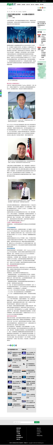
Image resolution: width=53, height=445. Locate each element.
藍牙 (43, 72)
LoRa (40, 72)
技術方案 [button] (28, 4)
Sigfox (44, 75)
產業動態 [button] (19, 4)
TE (43, 67)
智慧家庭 (39, 74)
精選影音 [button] (37, 4)
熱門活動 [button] (41, 4)
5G (38, 66)
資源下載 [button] (32, 4)
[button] (45, 7)
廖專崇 (14, 17)
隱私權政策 (18, 435)
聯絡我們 (18, 431)
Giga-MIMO (24, 11)
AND (44, 69)
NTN (14, 11)
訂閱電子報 (44, 1)
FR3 (16, 11)
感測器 (39, 69)
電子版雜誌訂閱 (19, 437)
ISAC (12, 11)
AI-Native (19, 11)
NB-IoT (40, 70)
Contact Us (38, 431)
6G (7, 11)
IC (40, 66)
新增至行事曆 (42, 45)
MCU (44, 66)
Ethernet (43, 74)
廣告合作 (18, 430)
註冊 (36, 1)
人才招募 (18, 433)
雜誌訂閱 (18, 439)
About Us (38, 428)
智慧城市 (40, 67)
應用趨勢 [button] (23, 4)
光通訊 (42, 77)
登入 (39, 1)
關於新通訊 (18, 428)
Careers (38, 433)
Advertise (38, 430)
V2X (42, 69)
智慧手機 (40, 75)
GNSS (43, 70)
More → (44, 10)
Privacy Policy (39, 435)
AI (9, 11)
